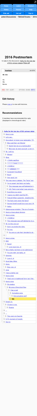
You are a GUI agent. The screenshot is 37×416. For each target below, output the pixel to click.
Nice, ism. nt (11, 267)
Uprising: (9, 255)
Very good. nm (12, 178)
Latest (18, 6)
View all (26, 63)
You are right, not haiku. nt (16, 253)
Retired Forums (24, 17)
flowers (11, 307)
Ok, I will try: (10, 152)
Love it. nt (10, 258)
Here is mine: (10, 215)
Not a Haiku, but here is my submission (19, 250)
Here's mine (10, 276)
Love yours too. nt (15, 247)
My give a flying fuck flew (17, 287)
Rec (3, 90)
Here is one (10, 134)
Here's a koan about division (15, 212)
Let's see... (9, 137)
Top (7, 90)
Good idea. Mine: (11, 261)
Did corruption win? (20, 296)
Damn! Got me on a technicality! (20, 146)
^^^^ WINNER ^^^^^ (13, 169)
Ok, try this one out (12, 224)
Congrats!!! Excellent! (14, 172)
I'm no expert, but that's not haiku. (18, 183)
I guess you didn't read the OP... (18, 195)
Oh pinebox (11, 284)
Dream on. (9, 302)
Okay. (7, 157)
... (6, 310)
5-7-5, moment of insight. (14, 319)
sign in (9, 104)
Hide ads (6, 13)
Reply (33, 90)
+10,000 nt (10, 166)
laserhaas (8, 70)
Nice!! (9, 175)
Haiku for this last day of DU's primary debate (19, 131)
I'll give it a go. (12, 305)
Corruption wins (17, 293)
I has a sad (14, 290)
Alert (12, 90)
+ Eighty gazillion (13, 160)
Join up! (18, 13)
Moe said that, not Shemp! (16, 143)
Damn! (9, 244)
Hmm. (8, 264)
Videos (6, 10)
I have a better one (12, 273)
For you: (10, 229)
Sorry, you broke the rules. (16, 227)
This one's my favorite (14, 316)
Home (6, 6)
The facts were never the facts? (18, 201)
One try (8, 322)
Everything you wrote (14, 192)
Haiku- (9, 206)
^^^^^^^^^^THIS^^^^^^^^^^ (15, 163)
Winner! (9, 154)
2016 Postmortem (18, 57)
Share (28, 90)
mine (7, 270)
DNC (7, 241)
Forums (18, 10)
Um (13, 299)
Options (22, 90)
